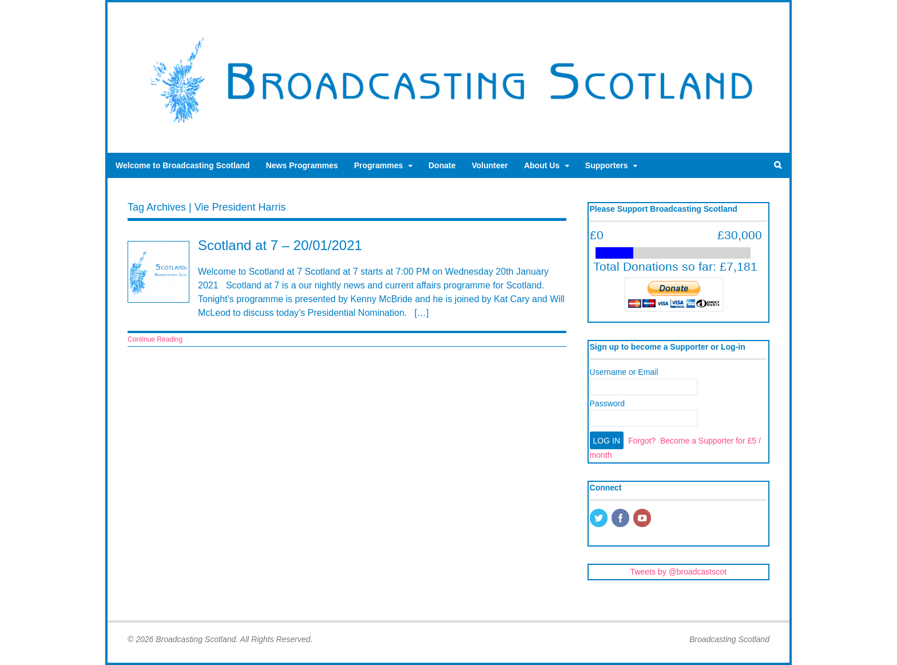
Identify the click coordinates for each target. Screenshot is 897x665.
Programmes (378, 165)
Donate (441, 165)
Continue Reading (155, 339)
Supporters (606, 165)
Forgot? (642, 440)
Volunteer (489, 165)
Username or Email (624, 372)
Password (607, 403)
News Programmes (302, 165)
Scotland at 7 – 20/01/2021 (280, 245)
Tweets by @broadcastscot (678, 571)
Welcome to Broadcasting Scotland (183, 165)
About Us (541, 165)
